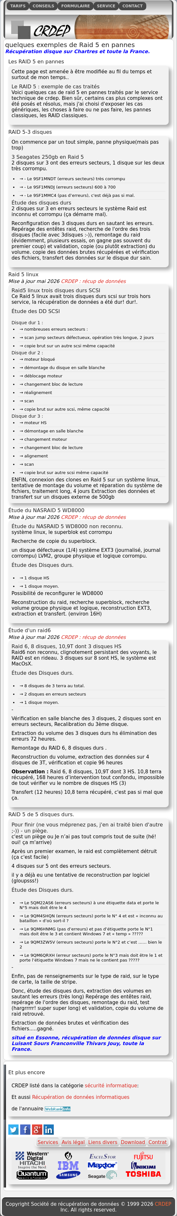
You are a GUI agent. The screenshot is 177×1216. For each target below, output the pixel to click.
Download (133, 1142)
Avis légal (73, 1142)
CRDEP (163, 1204)
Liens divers (102, 1142)
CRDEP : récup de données (93, 281)
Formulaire (75, 6)
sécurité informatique (111, 1086)
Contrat (158, 1142)
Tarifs (18, 6)
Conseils (43, 6)
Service (106, 6)
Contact (132, 6)
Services (48, 1142)
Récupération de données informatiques (80, 1097)
